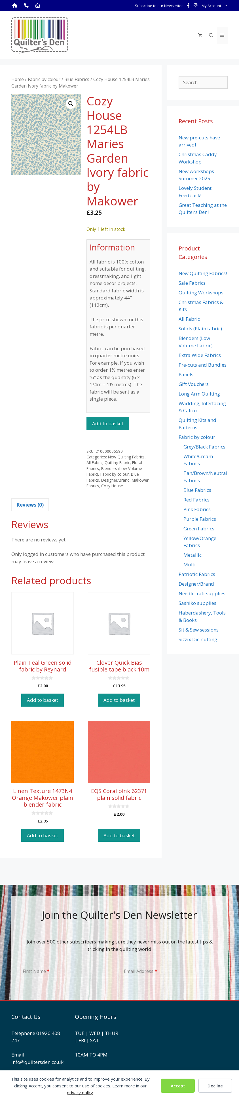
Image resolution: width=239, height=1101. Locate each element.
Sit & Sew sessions (199, 629)
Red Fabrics (196, 499)
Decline (215, 1086)
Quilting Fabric (117, 462)
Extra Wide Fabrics (200, 355)
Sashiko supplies (197, 603)
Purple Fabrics (199, 519)
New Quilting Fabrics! (126, 457)
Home (17, 79)
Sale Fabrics (192, 283)
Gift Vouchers (194, 384)
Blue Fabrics (76, 79)
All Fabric (94, 462)
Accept (178, 1086)
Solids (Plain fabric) (200, 328)
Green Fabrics (198, 528)
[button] (71, 104)
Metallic (192, 555)
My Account (216, 5)
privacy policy (80, 1092)
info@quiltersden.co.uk (37, 1062)
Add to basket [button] (42, 700)
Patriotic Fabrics (197, 574)
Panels (186, 374)
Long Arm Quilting (199, 393)
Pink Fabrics (197, 509)
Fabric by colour (44, 79)
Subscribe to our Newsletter (159, 5)
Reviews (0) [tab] (30, 504)
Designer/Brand (115, 480)
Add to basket (107, 423)
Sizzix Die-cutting (198, 639)
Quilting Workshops (201, 292)
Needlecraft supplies (202, 593)
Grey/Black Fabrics (204, 446)
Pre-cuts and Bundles (203, 365)
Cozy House (112, 485)
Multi (189, 564)
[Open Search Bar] (211, 35)
